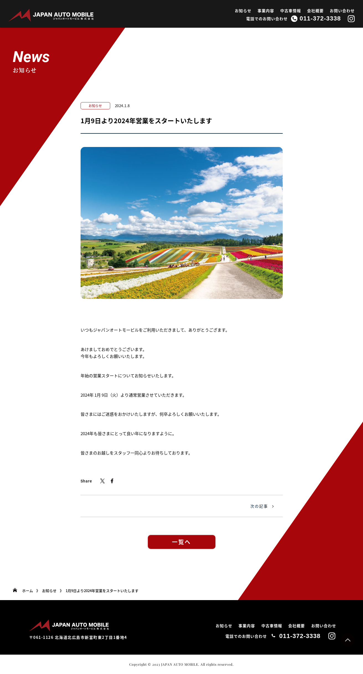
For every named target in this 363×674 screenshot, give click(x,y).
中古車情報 (290, 10)
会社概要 (315, 10)
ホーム (27, 590)
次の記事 (259, 506)
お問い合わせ (342, 10)
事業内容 (266, 10)
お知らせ (243, 10)
